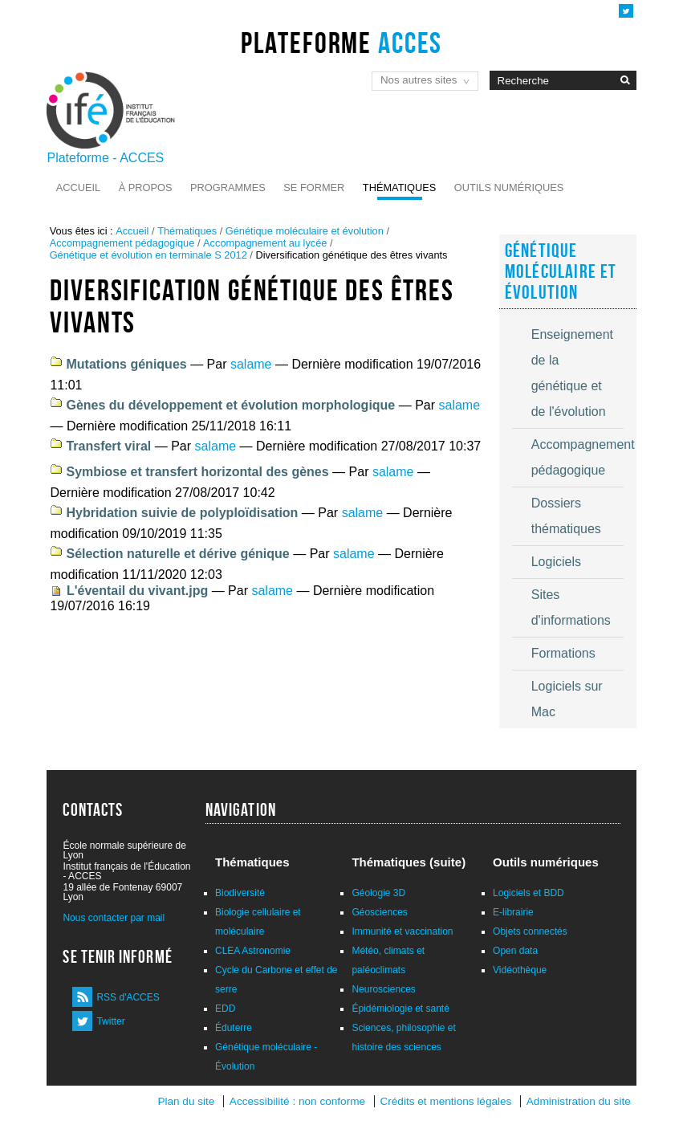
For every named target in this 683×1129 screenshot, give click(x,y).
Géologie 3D (378, 893)
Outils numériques (509, 187)
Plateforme (341, 42)
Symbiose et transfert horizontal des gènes (197, 472)
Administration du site (578, 1101)
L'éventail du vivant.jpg (137, 590)
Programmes (228, 187)
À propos (146, 187)
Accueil (78, 187)
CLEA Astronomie (253, 950)
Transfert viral (108, 446)
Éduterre (233, 1027)
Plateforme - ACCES (105, 158)
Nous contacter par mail (114, 917)
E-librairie (513, 912)
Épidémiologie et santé (400, 1008)
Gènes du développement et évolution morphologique (230, 405)
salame (251, 364)
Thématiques (399, 187)
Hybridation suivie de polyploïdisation (182, 513)
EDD (225, 1008)
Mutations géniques (126, 364)
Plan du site (185, 1101)
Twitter (110, 1021)
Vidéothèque (520, 970)
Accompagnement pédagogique (122, 243)
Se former (313, 187)
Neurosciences (383, 989)
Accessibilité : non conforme (297, 1101)
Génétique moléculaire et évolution (305, 231)
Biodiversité (240, 893)
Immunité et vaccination (402, 931)
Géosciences (379, 912)
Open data (515, 950)
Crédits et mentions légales (445, 1101)
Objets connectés (530, 931)
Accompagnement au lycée (265, 243)
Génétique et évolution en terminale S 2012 (148, 255)
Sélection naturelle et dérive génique (177, 553)
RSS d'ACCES (127, 997)
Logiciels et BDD (528, 893)
